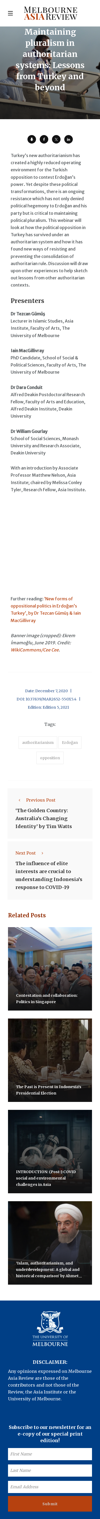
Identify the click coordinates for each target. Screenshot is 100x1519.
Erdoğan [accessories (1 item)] (70, 742)
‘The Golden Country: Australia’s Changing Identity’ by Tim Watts (43, 819)
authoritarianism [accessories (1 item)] (38, 742)
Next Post (30, 853)
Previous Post (35, 800)
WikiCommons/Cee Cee (35, 650)
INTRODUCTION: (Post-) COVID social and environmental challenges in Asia (46, 1178)
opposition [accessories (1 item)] (50, 758)
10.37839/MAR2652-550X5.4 (51, 699)
